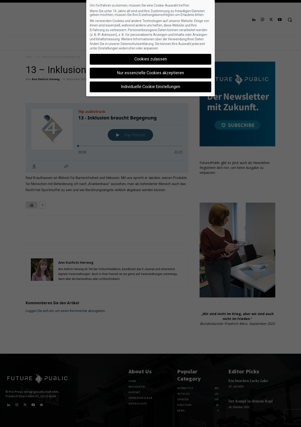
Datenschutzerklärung (137, 44)
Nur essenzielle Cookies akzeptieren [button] (150, 73)
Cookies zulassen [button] (150, 59)
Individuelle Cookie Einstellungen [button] (150, 86)
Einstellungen (108, 48)
